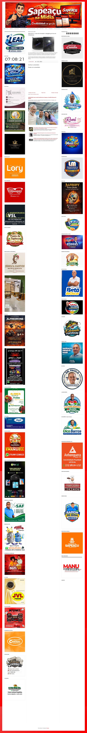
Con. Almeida (64, 28)
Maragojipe (51, 28)
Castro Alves (16, 28)
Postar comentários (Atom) (35, 94)
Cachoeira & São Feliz (31, 28)
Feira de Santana (57, 28)
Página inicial (6, 28)
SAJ (37, 28)
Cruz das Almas (23, 28)
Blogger (48, 728)
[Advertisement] (10, 712)
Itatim (46, 28)
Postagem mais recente (31, 92)
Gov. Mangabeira (71, 28)
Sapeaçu (11, 28)
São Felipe (42, 28)
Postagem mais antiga (54, 92)
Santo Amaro (77, 28)
